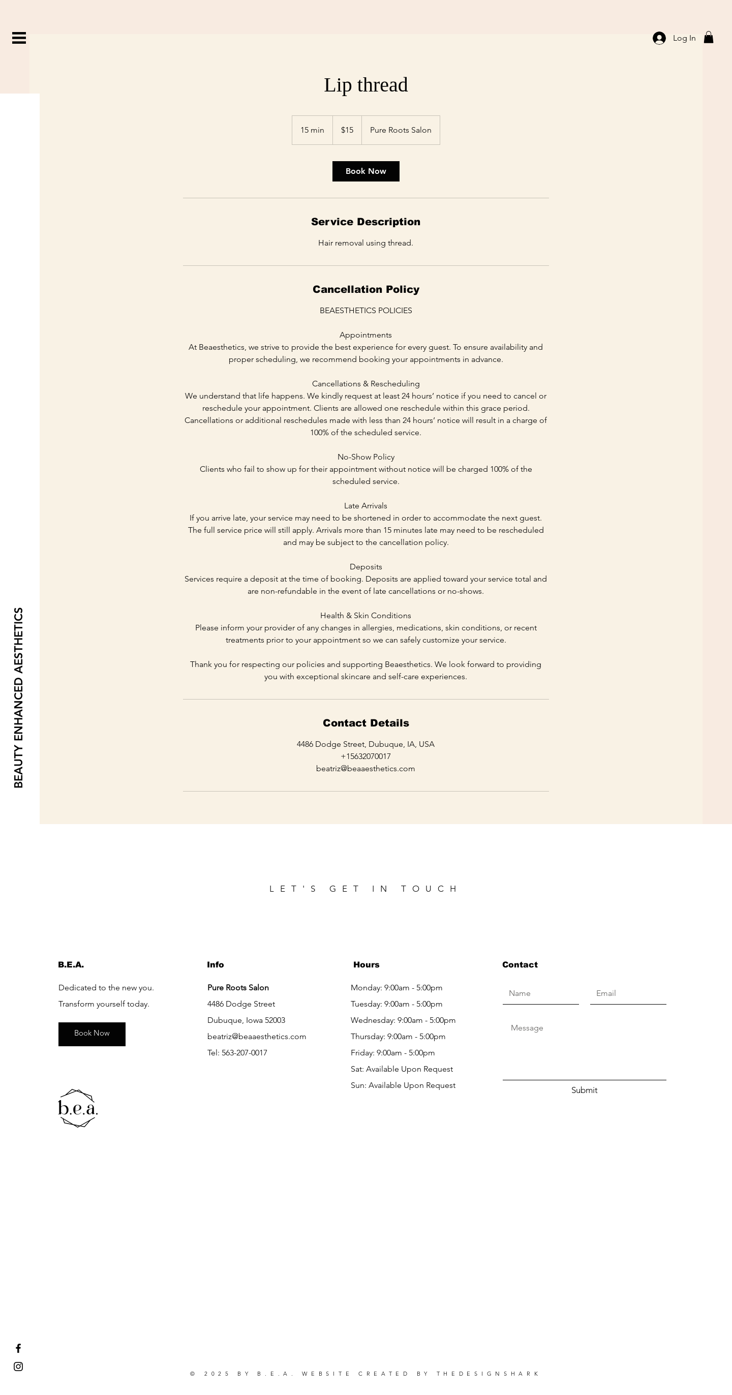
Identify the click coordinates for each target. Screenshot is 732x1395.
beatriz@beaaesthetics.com (257, 1036)
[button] (19, 38)
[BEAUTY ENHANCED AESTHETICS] (19, 698)
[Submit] (584, 1090)
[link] (366, 171)
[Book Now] (92, 1033)
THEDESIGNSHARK (489, 1373)
